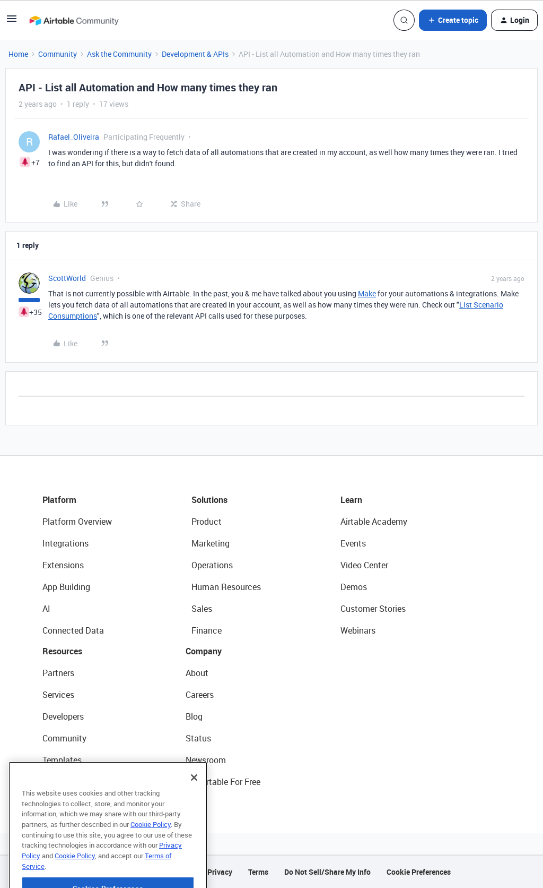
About (197, 673)
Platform (59, 500)
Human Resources (226, 587)
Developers (63, 716)
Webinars (357, 630)
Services (58, 695)
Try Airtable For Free (223, 782)
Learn (351, 500)
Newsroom (206, 760)
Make (367, 293)
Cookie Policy (150, 835)
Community (57, 54)
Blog (194, 716)
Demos (353, 587)
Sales (201, 608)
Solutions (209, 500)
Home (18, 54)
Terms (258, 872)
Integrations (65, 543)
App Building (66, 587)
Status (198, 738)
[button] (11, 22)
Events (353, 543)
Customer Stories (373, 608)
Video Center (364, 565)
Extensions (63, 565)
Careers (200, 695)
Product (206, 521)
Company (204, 651)
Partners (58, 673)
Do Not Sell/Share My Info (327, 872)
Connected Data (73, 630)
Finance (206, 630)
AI (46, 608)
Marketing (210, 543)
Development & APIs (195, 54)
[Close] (194, 788)
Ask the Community (119, 54)
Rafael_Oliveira (73, 137)
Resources (62, 651)
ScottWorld (67, 278)
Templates (62, 760)
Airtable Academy (373, 521)
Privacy (219, 872)
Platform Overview (77, 521)
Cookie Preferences (419, 872)
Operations (212, 565)
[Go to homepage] (74, 20)
